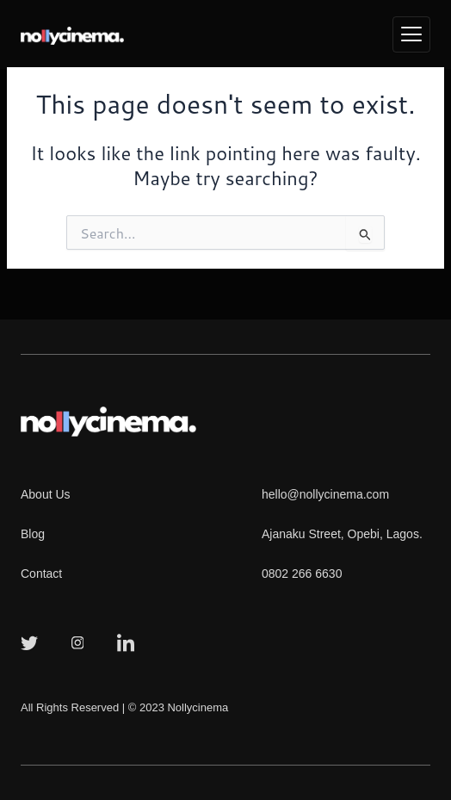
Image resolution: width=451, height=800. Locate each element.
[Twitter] (29, 641)
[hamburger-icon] (411, 34)
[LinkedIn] (125, 641)
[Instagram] (77, 641)
